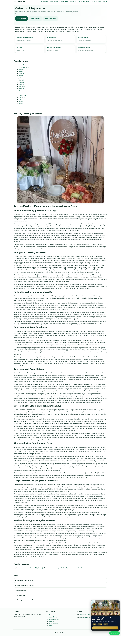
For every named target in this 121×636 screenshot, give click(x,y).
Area (95, 1)
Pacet (20, 93)
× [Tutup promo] (117, 601)
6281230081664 (85, 614)
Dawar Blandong (24, 67)
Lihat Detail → (105, 628)
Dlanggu (21, 69)
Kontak (105, 1)
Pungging (22, 97)
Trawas (21, 104)
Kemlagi (21, 80)
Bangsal (21, 65)
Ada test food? (21, 590)
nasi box (30, 568)
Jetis (20, 78)
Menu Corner (54, 1)
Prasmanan (44, 1)
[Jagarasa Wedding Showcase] (105, 608)
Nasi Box (73, 1)
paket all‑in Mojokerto (65, 568)
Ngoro (21, 91)
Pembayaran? (20, 595)
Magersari (22, 84)
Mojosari (21, 89)
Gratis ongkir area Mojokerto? (26, 585)
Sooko (21, 102)
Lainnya (79, 1)
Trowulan (21, 106)
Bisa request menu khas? (24, 600)
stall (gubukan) (38, 568)
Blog (99, 1)
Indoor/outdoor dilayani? (24, 580)
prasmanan (23, 568)
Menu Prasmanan (50, 18)
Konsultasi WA (21, 18)
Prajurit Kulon (23, 95)
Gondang (22, 73)
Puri (20, 99)
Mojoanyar (22, 86)
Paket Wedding (88, 1)
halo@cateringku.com (88, 617)
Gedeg (21, 71)
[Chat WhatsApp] (114, 633)
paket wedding (80, 568)
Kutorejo (21, 82)
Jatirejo (21, 76)
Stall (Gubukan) (64, 1)
